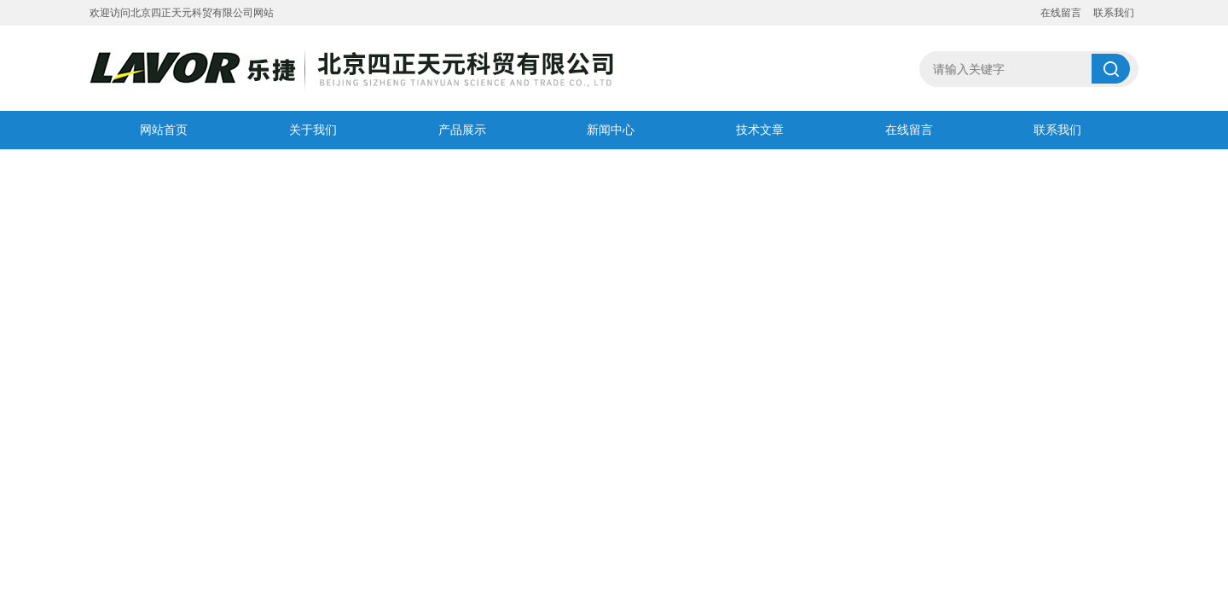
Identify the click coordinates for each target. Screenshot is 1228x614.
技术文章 (760, 129)
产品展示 (462, 129)
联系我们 (1113, 13)
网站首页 (164, 129)
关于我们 (313, 129)
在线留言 (1060, 13)
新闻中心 (610, 129)
